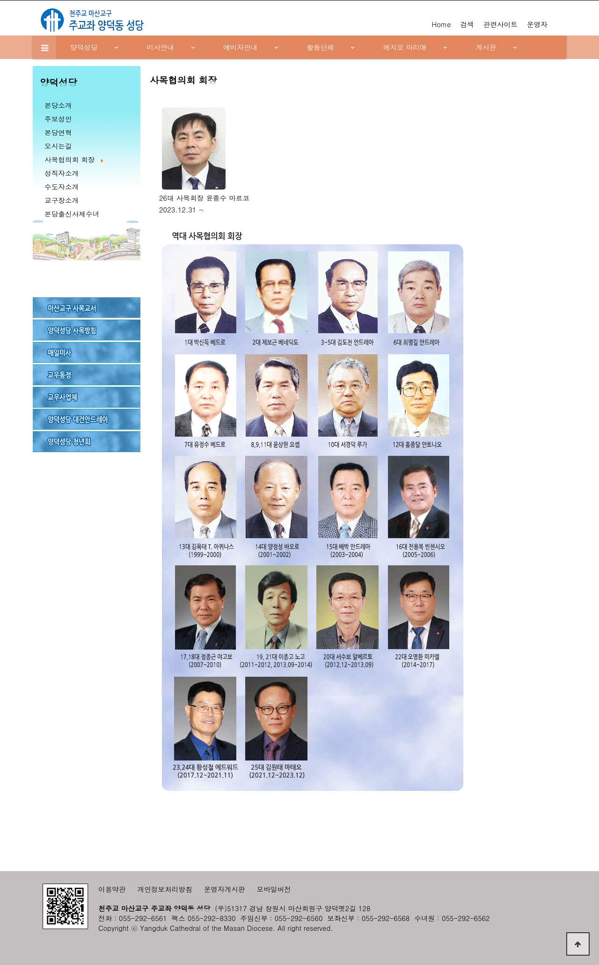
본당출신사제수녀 (71, 214)
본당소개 (58, 105)
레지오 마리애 (405, 47)
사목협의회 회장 (74, 159)
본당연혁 (58, 132)
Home (441, 24)
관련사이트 (500, 24)
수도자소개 (61, 186)
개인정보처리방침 (165, 889)
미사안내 (161, 47)
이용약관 (112, 889)
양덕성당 (84, 47)
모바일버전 (274, 889)
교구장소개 (61, 200)
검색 (467, 24)
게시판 (486, 47)
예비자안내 (240, 47)
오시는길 (58, 146)
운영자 (537, 24)
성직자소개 (61, 173)
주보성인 (58, 119)
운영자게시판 (224, 889)
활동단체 (320, 47)
